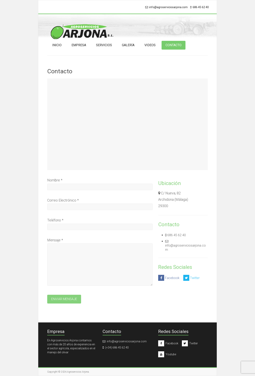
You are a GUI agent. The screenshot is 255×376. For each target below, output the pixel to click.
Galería (128, 45)
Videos (150, 45)
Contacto (173, 45)
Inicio (57, 45)
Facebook (168, 278)
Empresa (79, 45)
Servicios (104, 45)
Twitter (191, 278)
